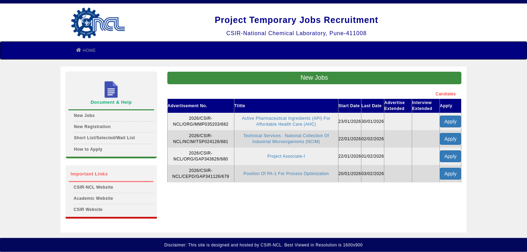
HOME (86, 50)
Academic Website (93, 198)
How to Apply (88, 149)
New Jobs (84, 115)
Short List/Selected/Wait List (104, 137)
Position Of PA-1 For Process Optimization (286, 173)
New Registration (92, 126)
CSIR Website (88, 209)
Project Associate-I (286, 156)
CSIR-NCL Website (93, 187)
